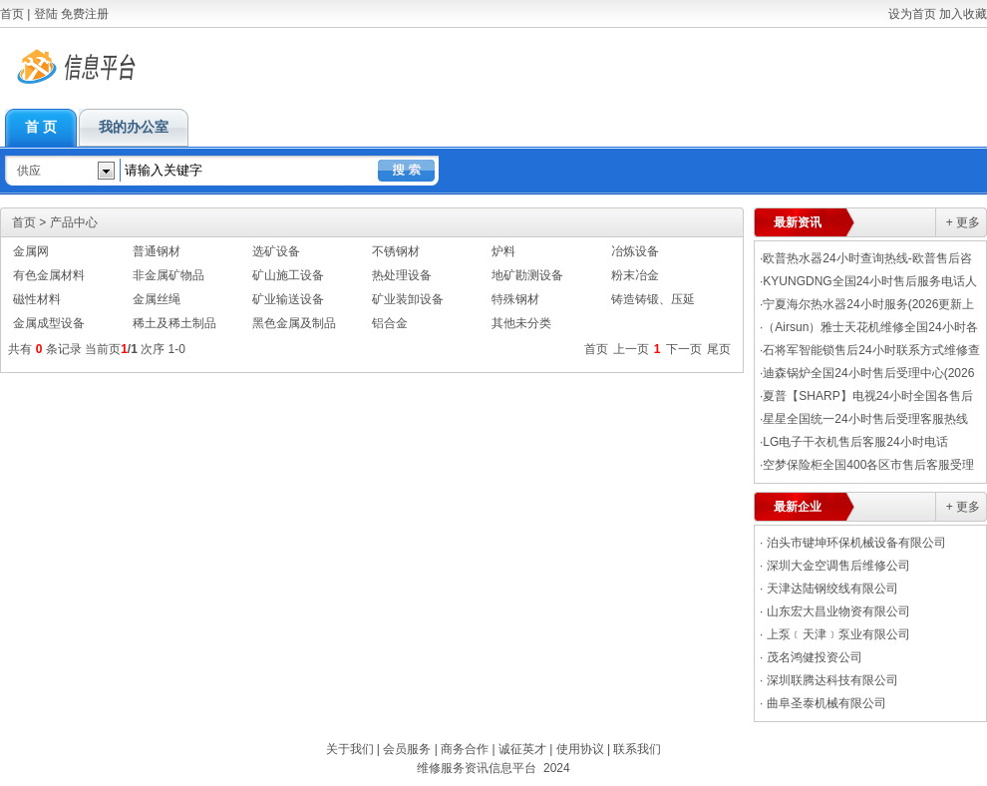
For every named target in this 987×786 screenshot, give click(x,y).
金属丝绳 (156, 299)
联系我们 (637, 749)
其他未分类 (521, 323)
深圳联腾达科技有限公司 (832, 680)
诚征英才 (522, 749)
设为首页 (912, 14)
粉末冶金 (635, 275)
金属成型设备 (49, 323)
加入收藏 (963, 14)
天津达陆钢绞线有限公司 (832, 588)
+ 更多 (963, 222)
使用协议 (580, 749)
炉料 (503, 251)
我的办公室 (133, 127)
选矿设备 (276, 251)
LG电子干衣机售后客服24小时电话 (855, 442)
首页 (12, 14)
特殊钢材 (515, 299)
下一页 (684, 349)
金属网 (31, 251)
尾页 (719, 349)
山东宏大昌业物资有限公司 (838, 611)
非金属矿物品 (168, 275)
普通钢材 (156, 251)
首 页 (41, 127)
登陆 (46, 14)
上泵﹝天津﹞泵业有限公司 (838, 634)
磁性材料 (37, 299)
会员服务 (407, 749)
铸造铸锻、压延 (653, 299)
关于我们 (350, 749)
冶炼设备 (635, 251)
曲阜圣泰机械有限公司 (826, 703)
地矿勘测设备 (527, 275)
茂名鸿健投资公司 (814, 657)
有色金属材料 (49, 275)
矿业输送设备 (288, 299)
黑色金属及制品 (294, 323)
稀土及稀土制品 (174, 323)
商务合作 (465, 749)
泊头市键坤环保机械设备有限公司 (856, 543)
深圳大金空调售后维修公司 (838, 566)
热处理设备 (402, 275)
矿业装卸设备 (408, 299)
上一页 (631, 349)
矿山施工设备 (288, 275)
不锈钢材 (396, 251)
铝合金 (390, 323)
